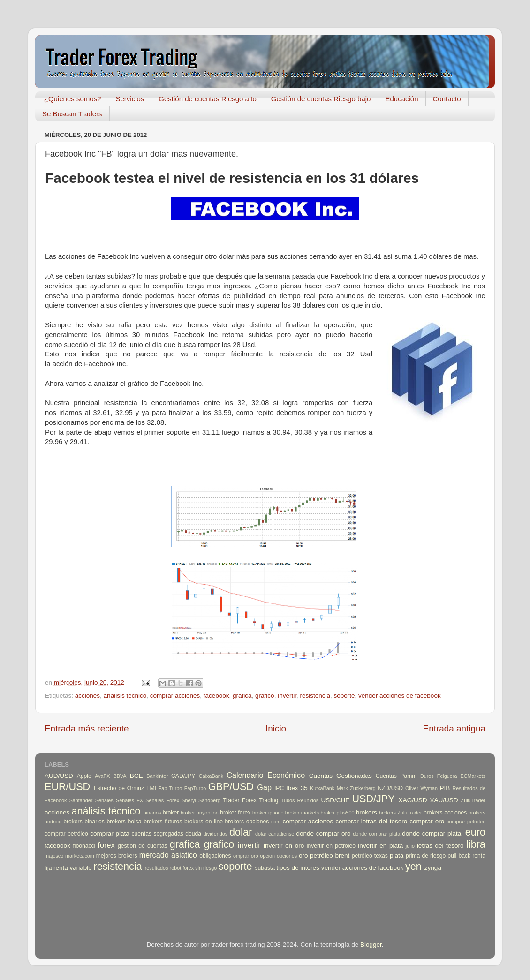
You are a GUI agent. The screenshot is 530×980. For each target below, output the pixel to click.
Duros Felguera (438, 776)
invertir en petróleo (331, 846)
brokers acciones (445, 812)
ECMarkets (473, 776)
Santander (81, 800)
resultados (156, 868)
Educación (401, 99)
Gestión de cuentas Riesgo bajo (321, 99)
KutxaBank (322, 788)
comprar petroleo (466, 821)
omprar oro (245, 856)
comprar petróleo (66, 833)
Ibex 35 (297, 788)
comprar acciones (175, 695)
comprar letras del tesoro (371, 821)
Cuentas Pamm (396, 776)
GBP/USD (231, 786)
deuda (193, 833)
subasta (265, 868)
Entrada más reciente (87, 728)
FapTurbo (195, 788)
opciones (287, 856)
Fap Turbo (170, 788)
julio (410, 846)
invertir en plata (380, 845)
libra (475, 844)
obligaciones (215, 855)
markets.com (79, 856)
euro (475, 832)
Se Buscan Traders (72, 114)
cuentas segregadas (157, 833)
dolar (240, 832)
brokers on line (203, 821)
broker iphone (267, 812)
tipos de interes (297, 867)
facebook (216, 695)
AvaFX (102, 776)
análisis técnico (105, 811)
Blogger (371, 944)
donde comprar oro (323, 833)
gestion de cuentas (142, 846)
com (275, 821)
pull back (458, 855)
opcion (267, 856)
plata (396, 855)
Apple (84, 776)
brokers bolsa (123, 821)
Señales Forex (162, 800)
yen (413, 866)
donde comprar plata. (432, 833)
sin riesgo (206, 868)
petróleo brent (329, 855)
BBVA (120, 776)
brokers (366, 812)
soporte (344, 695)
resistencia (315, 695)
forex (106, 845)
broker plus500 (338, 812)
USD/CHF (335, 800)
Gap (264, 787)
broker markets (302, 812)
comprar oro (426, 821)
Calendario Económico (266, 775)
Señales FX (129, 800)
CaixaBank (211, 776)
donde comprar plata (376, 834)
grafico (264, 695)
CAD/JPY (183, 776)
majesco (54, 856)
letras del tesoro (440, 845)
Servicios (129, 99)
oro (303, 855)
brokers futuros (163, 821)
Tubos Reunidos (299, 800)
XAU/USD (444, 800)
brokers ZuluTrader (400, 812)
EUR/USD (67, 786)
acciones (87, 695)
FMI (151, 788)
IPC (279, 788)
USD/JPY (373, 799)
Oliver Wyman (421, 788)
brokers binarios (84, 821)
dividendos (215, 834)
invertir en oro (284, 845)
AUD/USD (59, 775)
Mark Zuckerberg (356, 788)
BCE (136, 775)
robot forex (182, 868)
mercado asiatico (168, 855)
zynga (432, 867)
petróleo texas (370, 855)
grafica (242, 695)
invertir (287, 695)
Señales (104, 800)
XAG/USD (413, 800)
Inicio (275, 728)
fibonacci (84, 846)
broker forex (235, 812)
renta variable (72, 867)
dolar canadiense (274, 834)
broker (171, 812)
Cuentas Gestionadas (340, 775)
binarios (152, 812)
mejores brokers (116, 855)
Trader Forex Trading (250, 800)
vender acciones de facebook (399, 695)
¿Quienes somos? (72, 99)
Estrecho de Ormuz (119, 788)
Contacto (447, 99)
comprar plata (109, 833)
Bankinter (157, 776)
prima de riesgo (426, 855)
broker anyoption (200, 812)
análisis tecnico (125, 695)
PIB (445, 788)
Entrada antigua (454, 728)
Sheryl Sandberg (201, 800)
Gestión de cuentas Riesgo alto (207, 99)
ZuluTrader (473, 800)
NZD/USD (390, 788)
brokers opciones (247, 821)
